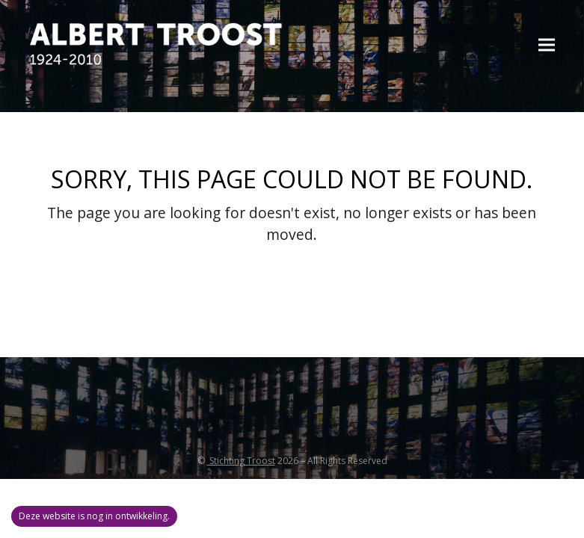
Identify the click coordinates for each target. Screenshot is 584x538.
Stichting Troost (241, 460)
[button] (546, 44)
